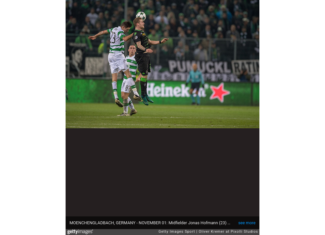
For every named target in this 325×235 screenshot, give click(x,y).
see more (246, 222)
